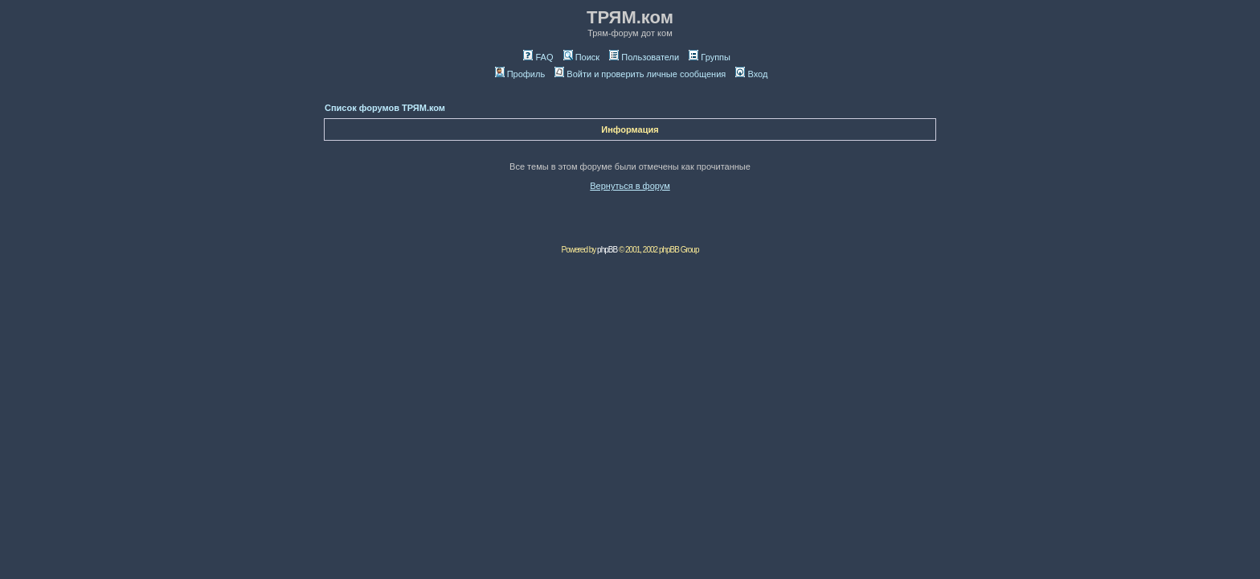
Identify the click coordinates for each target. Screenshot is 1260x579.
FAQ (538, 57)
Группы (709, 57)
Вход (751, 74)
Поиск (581, 57)
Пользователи (644, 57)
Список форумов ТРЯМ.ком (385, 108)
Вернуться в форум (629, 186)
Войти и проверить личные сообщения (640, 74)
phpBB (607, 249)
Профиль (520, 74)
